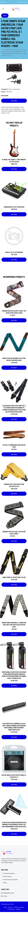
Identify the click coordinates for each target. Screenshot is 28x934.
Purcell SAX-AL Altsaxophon (14, 252)
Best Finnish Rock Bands (11, 879)
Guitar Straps (16, 89)
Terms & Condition (18, 907)
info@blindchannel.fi (22, 2)
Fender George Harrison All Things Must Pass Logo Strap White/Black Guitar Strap (14, 625)
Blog (5, 882)
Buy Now (14, 100)
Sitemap (18, 909)
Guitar (10, 89)
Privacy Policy (11, 909)
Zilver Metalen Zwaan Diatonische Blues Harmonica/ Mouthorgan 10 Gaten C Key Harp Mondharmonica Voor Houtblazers (14, 824)
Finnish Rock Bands (9, 873)
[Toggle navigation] (3, 8)
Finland (4, 2)
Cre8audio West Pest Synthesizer (14, 207)
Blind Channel (8, 876)
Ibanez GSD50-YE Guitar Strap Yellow (14, 577)
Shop (4, 15)
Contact (10, 907)
